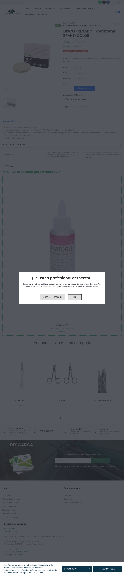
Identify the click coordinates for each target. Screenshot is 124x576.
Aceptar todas (108, 569)
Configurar (77, 569)
